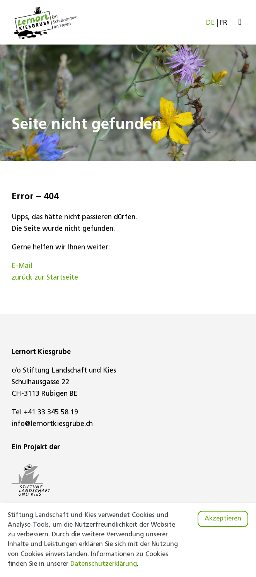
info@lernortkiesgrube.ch (52, 424)
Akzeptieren (223, 519)
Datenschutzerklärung (103, 564)
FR (223, 23)
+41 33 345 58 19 (51, 412)
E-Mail (22, 266)
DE (210, 23)
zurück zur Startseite (45, 278)
